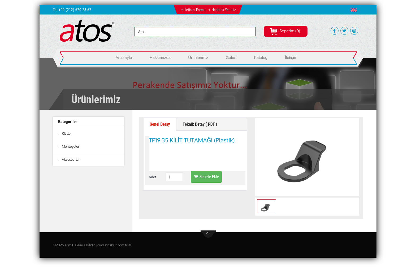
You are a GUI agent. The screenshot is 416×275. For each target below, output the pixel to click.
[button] (354, 10)
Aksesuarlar (71, 159)
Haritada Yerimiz (223, 10)
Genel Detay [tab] (160, 124)
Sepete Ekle (206, 153)
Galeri (231, 57)
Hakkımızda (160, 57)
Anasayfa (123, 57)
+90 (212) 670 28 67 (75, 10)
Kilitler (67, 133)
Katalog (260, 57)
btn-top (208, 234)
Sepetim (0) (285, 30)
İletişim (291, 57)
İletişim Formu (194, 10)
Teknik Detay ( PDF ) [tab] (200, 124)
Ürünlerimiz (198, 57)
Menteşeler (70, 146)
